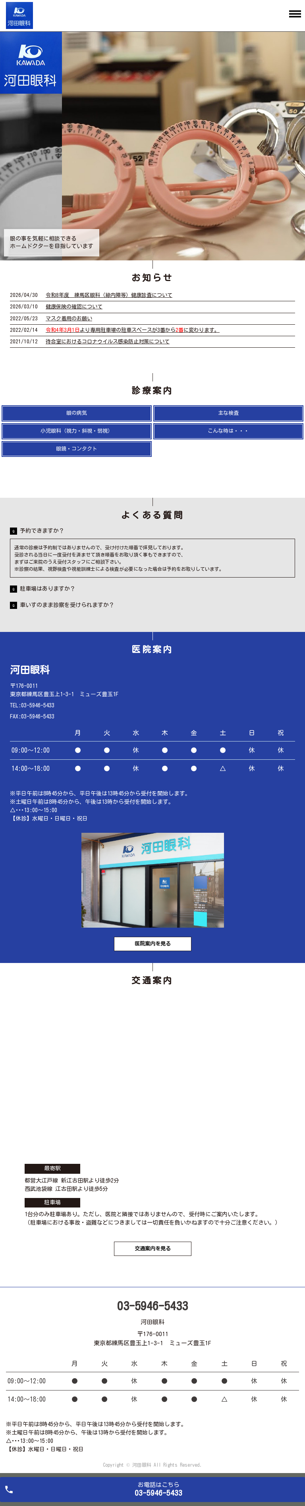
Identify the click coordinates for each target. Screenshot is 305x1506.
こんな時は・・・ (228, 430)
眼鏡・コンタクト (76, 448)
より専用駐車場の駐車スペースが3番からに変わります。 (133, 330)
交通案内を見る (153, 1248)
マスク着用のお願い (69, 318)
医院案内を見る (153, 943)
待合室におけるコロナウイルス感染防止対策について (108, 341)
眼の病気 (76, 413)
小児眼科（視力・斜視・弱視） (77, 430)
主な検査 (228, 413)
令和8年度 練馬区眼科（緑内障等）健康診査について (109, 295)
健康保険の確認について (74, 306)
